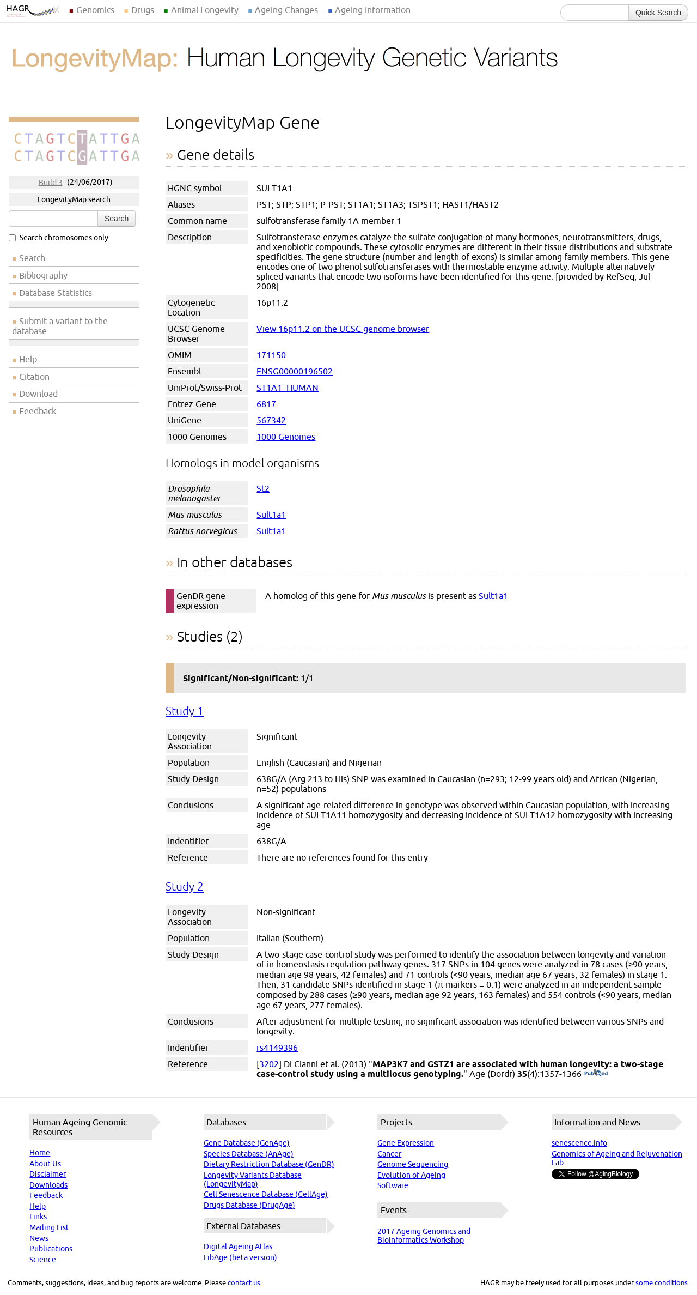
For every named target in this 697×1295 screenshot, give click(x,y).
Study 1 (185, 711)
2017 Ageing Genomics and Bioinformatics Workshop (423, 1235)
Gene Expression (405, 1143)
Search (117, 218)
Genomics (95, 10)
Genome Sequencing (412, 1164)
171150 (271, 355)
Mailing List (49, 1227)
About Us (45, 1163)
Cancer (389, 1153)
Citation (34, 377)
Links (38, 1216)
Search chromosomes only (58, 237)
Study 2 (185, 886)
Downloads (48, 1185)
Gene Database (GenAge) (247, 1143)
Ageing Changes (286, 10)
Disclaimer (47, 1174)
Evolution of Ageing (411, 1175)
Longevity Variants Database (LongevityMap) (253, 1179)
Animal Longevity (205, 10)
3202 (269, 1064)
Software (392, 1185)
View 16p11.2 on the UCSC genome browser (342, 329)
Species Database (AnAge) (249, 1153)
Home (39, 1152)
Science (42, 1259)
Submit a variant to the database (60, 326)
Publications (50, 1248)
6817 (266, 404)
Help (28, 359)
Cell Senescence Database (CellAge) (266, 1194)
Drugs (142, 10)
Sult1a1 (271, 514)
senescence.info (579, 1143)
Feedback (37, 411)
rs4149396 (277, 1047)
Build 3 (51, 182)
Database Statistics (55, 293)
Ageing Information (373, 10)
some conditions (661, 1282)
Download (38, 393)
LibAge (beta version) (240, 1257)
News (38, 1238)
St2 (263, 488)
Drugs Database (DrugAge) (249, 1205)
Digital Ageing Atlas (238, 1246)
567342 (271, 420)
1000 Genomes (285, 436)
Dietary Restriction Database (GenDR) (269, 1164)
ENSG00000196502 (294, 371)
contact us (244, 1282)
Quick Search (658, 12)
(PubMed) (596, 1074)
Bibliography (43, 275)
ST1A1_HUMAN (287, 387)
